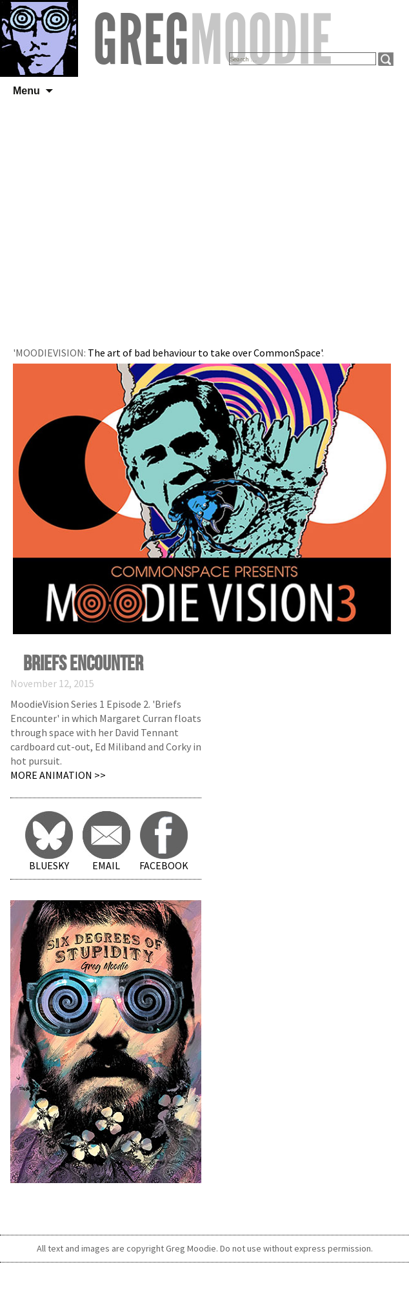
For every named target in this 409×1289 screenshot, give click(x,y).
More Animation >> (58, 774)
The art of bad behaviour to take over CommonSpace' (205, 352)
